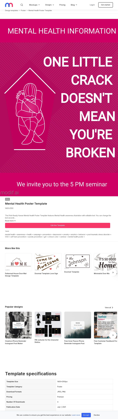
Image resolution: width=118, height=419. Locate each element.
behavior (82, 237)
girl (45, 239)
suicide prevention (35, 239)
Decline (97, 415)
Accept (86, 415)
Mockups (33, 5)
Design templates (11, 13)
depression (57, 237)
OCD (7, 239)
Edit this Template (58, 228)
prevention (47, 237)
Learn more (76, 415)
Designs (48, 5)
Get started (105, 5)
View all (108, 310)
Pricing (62, 5)
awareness (21, 237)
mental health (10, 237)
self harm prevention (18, 239)
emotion (74, 237)
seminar (63, 239)
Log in (92, 5)
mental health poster (75, 239)
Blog (73, 5)
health (29, 237)
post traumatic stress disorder (98, 237)
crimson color (53, 239)
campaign (37, 237)
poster (23, 13)
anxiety (66, 237)
